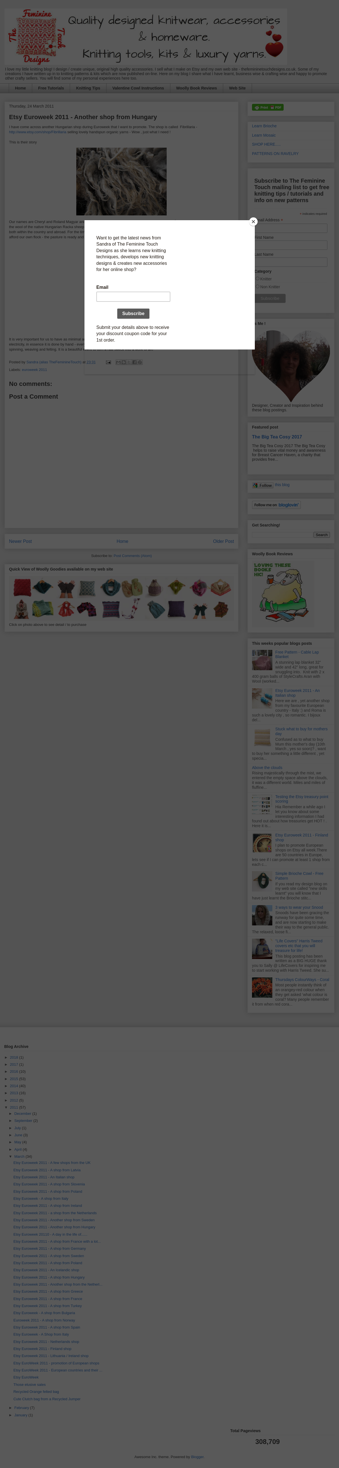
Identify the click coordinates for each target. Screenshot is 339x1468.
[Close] (253, 221)
